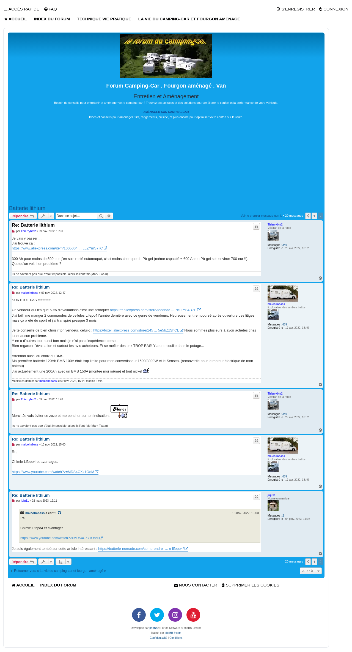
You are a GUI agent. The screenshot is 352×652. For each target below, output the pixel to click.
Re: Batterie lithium (33, 225)
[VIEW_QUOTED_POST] (59, 512)
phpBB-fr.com (173, 632)
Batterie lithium (27, 208)
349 (284, 244)
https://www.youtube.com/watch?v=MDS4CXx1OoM (53, 472)
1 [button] (314, 215)
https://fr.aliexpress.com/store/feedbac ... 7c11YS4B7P (153, 310)
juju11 (272, 495)
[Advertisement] (166, 162)
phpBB (153, 627)
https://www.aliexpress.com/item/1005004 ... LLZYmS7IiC (57, 248)
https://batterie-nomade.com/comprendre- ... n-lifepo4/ (141, 549)
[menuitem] (50, 9)
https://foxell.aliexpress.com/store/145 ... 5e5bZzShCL (136, 330)
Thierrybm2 (275, 224)
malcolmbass (276, 304)
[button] (308, 216)
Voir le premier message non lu (261, 215)
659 (284, 324)
